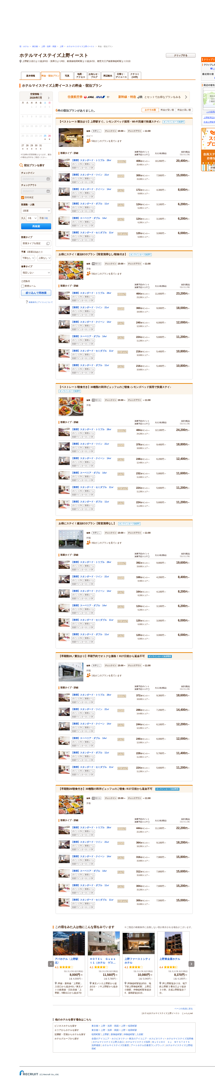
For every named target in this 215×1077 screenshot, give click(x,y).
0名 (46, 218)
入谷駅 (140, 1034)
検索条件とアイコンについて (39, 302)
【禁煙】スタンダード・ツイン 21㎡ (90, 174)
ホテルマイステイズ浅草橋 (180, 1038)
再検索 (36, 226)
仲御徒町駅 (129, 1034)
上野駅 (105, 1034)
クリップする (180, 55)
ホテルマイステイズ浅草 (138, 1042)
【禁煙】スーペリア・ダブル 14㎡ (89, 218)
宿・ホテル (24, 46)
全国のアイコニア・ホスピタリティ (109, 1038)
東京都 (35, 46)
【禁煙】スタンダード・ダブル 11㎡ (90, 203)
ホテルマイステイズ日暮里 (115, 1045)
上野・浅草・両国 (48, 46)
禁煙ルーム (28, 286)
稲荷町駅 (132, 1026)
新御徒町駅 (116, 1034)
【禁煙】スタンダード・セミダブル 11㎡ (92, 232)
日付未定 (27, 197)
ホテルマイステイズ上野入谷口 (108, 1042)
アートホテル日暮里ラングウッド (147, 1045)
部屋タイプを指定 (32, 243)
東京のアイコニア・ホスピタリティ (147, 1038)
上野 (61, 46)
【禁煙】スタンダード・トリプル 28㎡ (91, 160)
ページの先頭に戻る (183, 1008)
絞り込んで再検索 (36, 292)
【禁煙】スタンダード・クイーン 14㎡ (91, 189)
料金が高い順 (184, 110)
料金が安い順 (167, 110)
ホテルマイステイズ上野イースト (81, 46)
